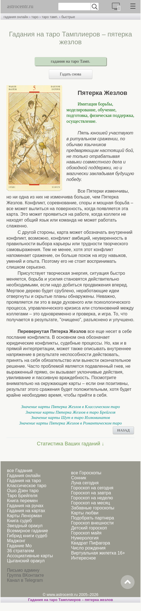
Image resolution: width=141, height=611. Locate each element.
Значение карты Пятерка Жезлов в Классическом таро (70, 406)
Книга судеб (19, 520)
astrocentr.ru (20, 6)
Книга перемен (22, 500)
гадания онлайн (16, 17)
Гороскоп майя (86, 533)
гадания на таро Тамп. (70, 61)
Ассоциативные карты (30, 555)
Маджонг (16, 540)
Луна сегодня (85, 482)
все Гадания (19, 470)
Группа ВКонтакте (25, 575)
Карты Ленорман (24, 515)
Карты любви (84, 513)
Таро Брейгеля (22, 495)
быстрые (68, 17)
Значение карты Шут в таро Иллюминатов (70, 417)
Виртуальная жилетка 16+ (98, 553)
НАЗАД (123, 430)
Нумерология (85, 538)
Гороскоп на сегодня (92, 487)
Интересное (83, 558)
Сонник (78, 477)
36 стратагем (20, 550)
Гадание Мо (19, 545)
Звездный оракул (24, 525)
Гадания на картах (26, 510)
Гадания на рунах (25, 505)
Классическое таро (26, 485)
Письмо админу (23, 570)
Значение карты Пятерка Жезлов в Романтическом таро (70, 423)
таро (34, 17)
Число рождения (88, 548)
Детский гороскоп (89, 528)
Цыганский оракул (26, 560)
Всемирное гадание (27, 530)
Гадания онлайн (23, 475)
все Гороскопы (86, 472)
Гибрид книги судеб (27, 535)
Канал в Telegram (25, 580)
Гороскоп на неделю (92, 497)
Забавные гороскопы (92, 508)
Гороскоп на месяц (90, 502)
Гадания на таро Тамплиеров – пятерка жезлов (70, 600)
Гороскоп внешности (92, 523)
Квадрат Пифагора (90, 543)
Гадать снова (70, 74)
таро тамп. (50, 17)
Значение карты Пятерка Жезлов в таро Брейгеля (70, 412)
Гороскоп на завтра (91, 492)
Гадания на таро (24, 480)
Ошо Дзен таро (23, 490)
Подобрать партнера (92, 518)
